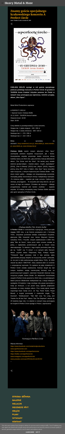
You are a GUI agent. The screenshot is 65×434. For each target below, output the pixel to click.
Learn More (30, 432)
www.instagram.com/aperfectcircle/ (22, 356)
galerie (16, 400)
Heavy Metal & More (19, 3)
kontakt (16, 421)
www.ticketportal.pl (29, 146)
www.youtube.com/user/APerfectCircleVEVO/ (26, 359)
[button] (11, 24)
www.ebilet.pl (39, 143)
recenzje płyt (20, 407)
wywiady (17, 418)
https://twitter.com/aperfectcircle (21, 354)
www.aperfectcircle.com (18, 349)
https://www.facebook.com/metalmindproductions (27, 346)
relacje (17, 403)
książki (16, 410)
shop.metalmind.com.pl (25, 143)
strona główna (21, 396)
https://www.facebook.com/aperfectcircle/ (24, 351)
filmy (15, 414)
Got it (38, 432)
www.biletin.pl (17, 146)
